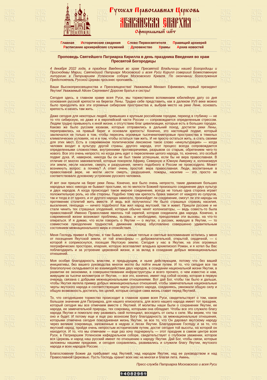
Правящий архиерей (189, 43)
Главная (67, 43)
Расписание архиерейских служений (93, 47)
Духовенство (141, 47)
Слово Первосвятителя (146, 43)
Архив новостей (190, 47)
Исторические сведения (101, 43)
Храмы (164, 47)
